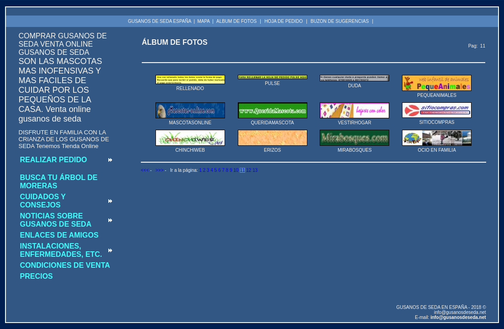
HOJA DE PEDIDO (283, 21)
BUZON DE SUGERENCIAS (340, 21)
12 (248, 170)
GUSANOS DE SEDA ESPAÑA (160, 21)
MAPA (203, 21)
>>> (159, 170)
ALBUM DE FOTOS (236, 21)
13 (254, 170)
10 (236, 170)
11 (242, 170)
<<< (145, 170)
